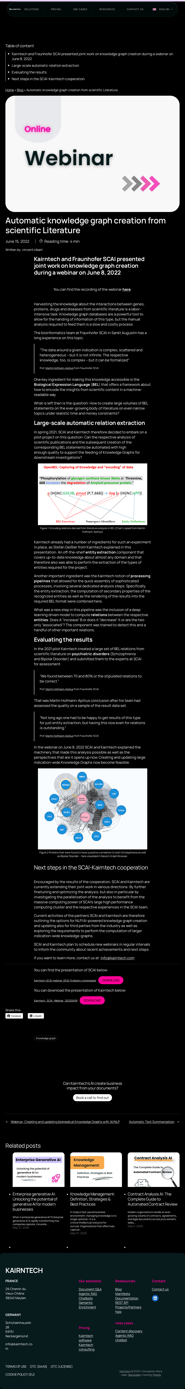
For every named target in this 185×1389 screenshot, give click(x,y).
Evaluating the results (29, 72)
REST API (121, 1302)
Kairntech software (86, 1337)
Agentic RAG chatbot (124, 1337)
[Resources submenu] (119, 9)
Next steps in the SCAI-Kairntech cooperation (48, 78)
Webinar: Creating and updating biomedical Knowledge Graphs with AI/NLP (65, 1121)
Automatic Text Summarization (151, 1121)
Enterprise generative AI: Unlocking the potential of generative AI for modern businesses (35, 1201)
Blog (20, 90)
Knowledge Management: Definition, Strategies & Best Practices (92, 1199)
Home (9, 90)
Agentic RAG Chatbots (88, 1296)
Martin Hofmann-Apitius (59, 368)
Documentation (126, 1298)
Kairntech (24, 1270)
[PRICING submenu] (66, 9)
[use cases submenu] (92, 9)
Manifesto (122, 1294)
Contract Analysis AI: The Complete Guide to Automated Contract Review (153, 1199)
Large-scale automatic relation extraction (45, 65)
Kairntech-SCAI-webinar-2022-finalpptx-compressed (65, 980)
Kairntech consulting (86, 1347)
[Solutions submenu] (43, 9)
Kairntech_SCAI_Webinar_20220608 (55, 1000)
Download (110, 980)
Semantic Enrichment (87, 1304)
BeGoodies (134, 1375)
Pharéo (157, 1375)
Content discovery (128, 1331)
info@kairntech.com (117, 957)
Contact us (160, 1289)
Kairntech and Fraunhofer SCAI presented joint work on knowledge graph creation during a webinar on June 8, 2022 (92, 56)
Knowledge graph (46, 1038)
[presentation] (38, 1169)
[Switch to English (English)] (163, 9)
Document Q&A (90, 1289)
